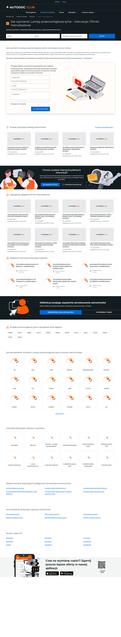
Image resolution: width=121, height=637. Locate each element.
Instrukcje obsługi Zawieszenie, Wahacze (95, 488)
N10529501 (48, 541)
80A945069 (9, 541)
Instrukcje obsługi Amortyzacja (15, 488)
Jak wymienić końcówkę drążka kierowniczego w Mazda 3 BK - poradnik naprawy (64, 281)
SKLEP (57, 2)
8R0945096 (9, 538)
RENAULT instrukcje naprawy (14, 518)
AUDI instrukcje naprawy (90, 514)
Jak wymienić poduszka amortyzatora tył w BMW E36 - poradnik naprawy (101, 280)
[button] (73, 12)
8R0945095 (48, 545)
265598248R (87, 541)
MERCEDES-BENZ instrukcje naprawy (56, 518)
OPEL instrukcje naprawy (52, 514)
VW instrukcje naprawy (12, 514)
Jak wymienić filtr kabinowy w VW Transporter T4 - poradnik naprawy (26, 280)
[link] (31, 12)
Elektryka (32, 16)
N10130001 (86, 538)
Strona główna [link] (10, 16)
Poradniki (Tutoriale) (21, 16)
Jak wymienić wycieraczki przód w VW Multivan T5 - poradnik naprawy (27, 265)
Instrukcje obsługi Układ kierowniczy (55, 488)
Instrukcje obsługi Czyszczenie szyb (93, 491)
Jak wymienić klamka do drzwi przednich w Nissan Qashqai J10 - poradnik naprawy (63, 266)
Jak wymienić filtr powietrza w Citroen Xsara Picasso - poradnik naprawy (101, 265)
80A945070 (48, 538)
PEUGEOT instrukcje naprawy (92, 518)
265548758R (87, 545)
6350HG (8, 545)
